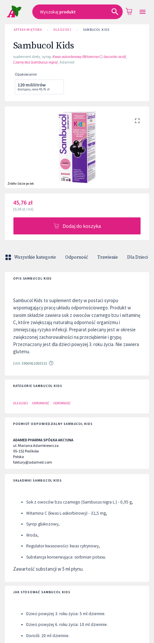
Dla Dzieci (62, 29)
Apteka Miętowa (28, 29)
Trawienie (107, 257)
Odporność (76, 257)
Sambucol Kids (96, 29)
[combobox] (77, 11)
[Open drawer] (142, 12)
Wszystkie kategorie (31, 257)
